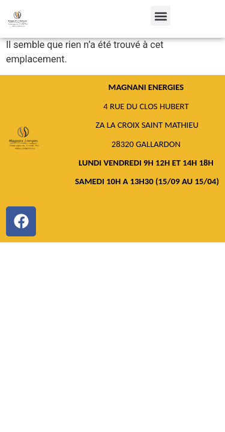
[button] (160, 16)
